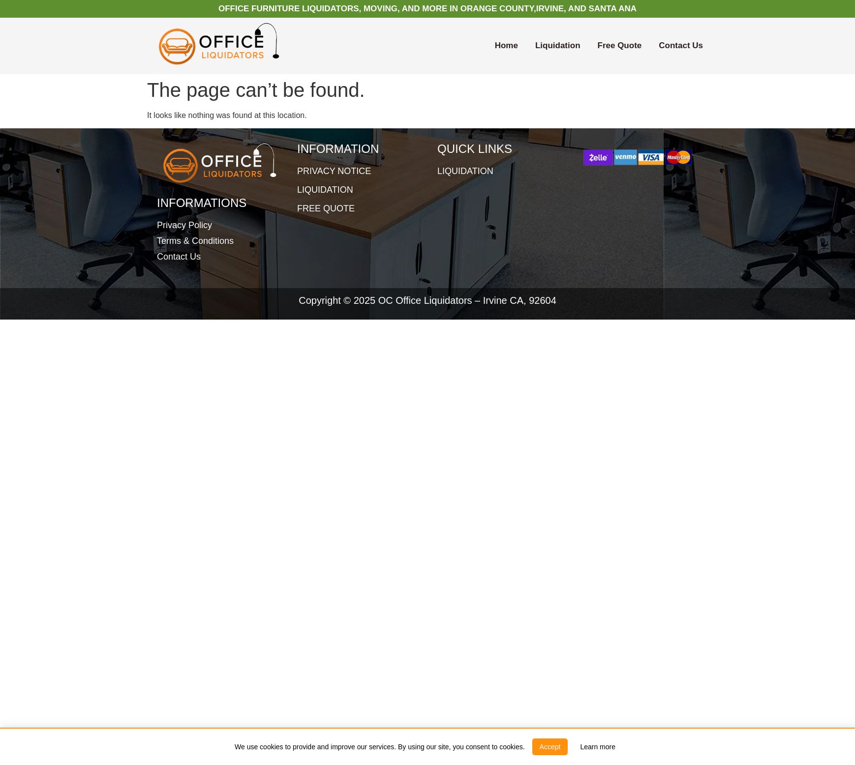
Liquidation (557, 45)
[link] (597, 746)
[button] (550, 746)
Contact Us (681, 45)
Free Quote (620, 45)
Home (506, 45)
